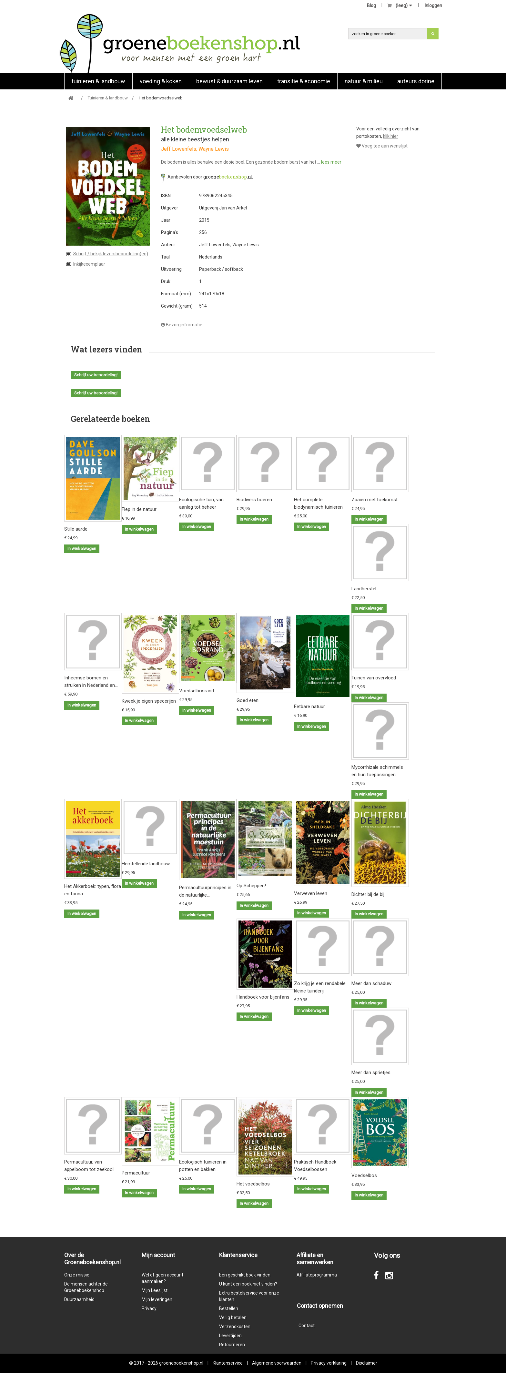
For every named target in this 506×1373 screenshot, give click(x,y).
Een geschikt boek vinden (244, 1274)
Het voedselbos (253, 1184)
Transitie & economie (303, 81)
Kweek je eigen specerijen (149, 701)
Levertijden (230, 1335)
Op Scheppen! (251, 886)
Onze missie (76, 1274)
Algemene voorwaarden (276, 1363)
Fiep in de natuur (139, 509)
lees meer (331, 162)
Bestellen (228, 1308)
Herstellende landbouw (146, 864)
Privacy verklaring (329, 1363)
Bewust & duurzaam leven (229, 81)
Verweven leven (310, 893)
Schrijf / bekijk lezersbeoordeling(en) (110, 253)
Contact (307, 1325)
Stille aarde (75, 529)
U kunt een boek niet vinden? (248, 1284)
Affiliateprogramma (317, 1274)
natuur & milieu (364, 81)
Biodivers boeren (254, 500)
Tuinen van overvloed (373, 678)
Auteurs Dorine (415, 81)
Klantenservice (228, 1363)
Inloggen (433, 5)
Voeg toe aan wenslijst (382, 145)
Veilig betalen (233, 1317)
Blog (371, 5)
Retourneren (232, 1344)
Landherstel (363, 589)
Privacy (149, 1308)
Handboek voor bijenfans (263, 997)
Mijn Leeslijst (154, 1290)
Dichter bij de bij (367, 894)
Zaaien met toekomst (374, 500)
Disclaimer (366, 1363)
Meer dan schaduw (371, 983)
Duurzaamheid (79, 1299)
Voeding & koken (161, 81)
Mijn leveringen (157, 1299)
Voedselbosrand (196, 691)
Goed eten (247, 700)
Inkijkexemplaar (89, 264)
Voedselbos (364, 1175)
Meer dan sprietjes (370, 1072)
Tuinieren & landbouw (98, 81)
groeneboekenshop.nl (181, 1363)
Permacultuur (136, 1173)
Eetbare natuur (309, 706)
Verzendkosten (234, 1326)
